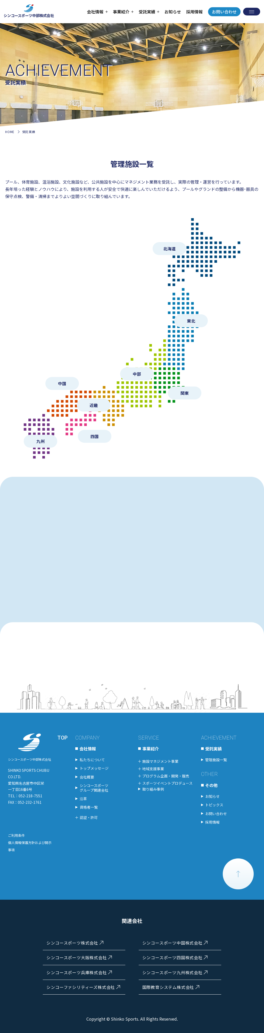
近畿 (93, 405)
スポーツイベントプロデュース (167, 783)
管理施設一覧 (216, 759)
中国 (62, 383)
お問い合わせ (224, 12)
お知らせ (172, 12)
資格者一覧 (89, 807)
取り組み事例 (153, 789)
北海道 (169, 248)
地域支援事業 (153, 768)
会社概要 (87, 777)
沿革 (83, 798)
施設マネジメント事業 (160, 761)
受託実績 (213, 748)
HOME (9, 131)
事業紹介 (150, 748)
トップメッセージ (94, 768)
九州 (40, 441)
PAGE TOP (238, 873)
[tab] (97, 11)
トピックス (214, 805)
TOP (62, 738)
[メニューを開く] (251, 11)
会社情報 (87, 748)
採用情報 (194, 12)
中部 (137, 374)
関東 (184, 393)
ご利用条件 (16, 835)
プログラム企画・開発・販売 (165, 775)
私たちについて (92, 759)
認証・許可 (89, 817)
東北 (191, 321)
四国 (94, 436)
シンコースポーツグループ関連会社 (94, 787)
